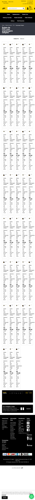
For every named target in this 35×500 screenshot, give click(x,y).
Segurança (12, 434)
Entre (30, 8)
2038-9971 (30, 2)
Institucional (5, 418)
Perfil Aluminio (20, 21)
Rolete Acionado (18, 17)
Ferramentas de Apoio (5, 441)
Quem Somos (4, 422)
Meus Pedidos (4, 1)
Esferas (12, 21)
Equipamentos (16, 14)
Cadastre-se (31, 10)
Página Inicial (4, 420)
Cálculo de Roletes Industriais (4, 445)
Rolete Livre (25, 14)
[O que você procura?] (23, 8)
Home (8, 14)
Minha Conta (11, 1)
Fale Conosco (5, 3)
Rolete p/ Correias (7, 17)
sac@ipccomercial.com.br (24, 433)
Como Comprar (13, 422)
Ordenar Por (16, 38)
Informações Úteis (13, 419)
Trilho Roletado (28, 17)
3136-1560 (30, 1)
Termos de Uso (13, 438)
